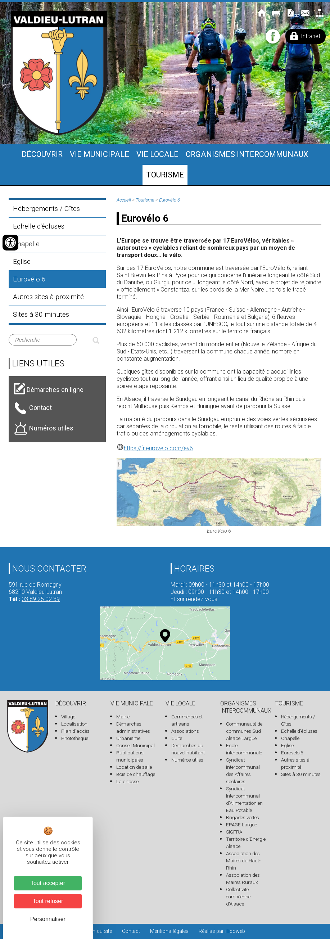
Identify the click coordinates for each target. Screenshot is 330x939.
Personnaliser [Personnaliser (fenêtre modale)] (47, 919)
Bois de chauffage (135, 774)
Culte (176, 738)
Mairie (123, 716)
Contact (131, 931)
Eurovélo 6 (29, 279)
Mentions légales (169, 931)
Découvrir (42, 154)
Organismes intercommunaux (247, 154)
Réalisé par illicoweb (222, 931)
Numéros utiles (187, 760)
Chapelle (26, 244)
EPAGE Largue (241, 824)
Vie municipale (99, 154)
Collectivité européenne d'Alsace (238, 896)
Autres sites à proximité (48, 297)
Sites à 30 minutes (41, 314)
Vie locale (157, 154)
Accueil (124, 200)
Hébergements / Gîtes (46, 208)
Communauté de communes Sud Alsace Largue (244, 731)
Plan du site (98, 931)
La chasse (127, 781)
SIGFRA (234, 832)
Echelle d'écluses (38, 226)
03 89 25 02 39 (41, 599)
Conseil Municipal (135, 745)
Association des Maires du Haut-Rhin (243, 860)
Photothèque (74, 738)
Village (68, 716)
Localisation (74, 724)
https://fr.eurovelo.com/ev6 (155, 448)
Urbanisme (128, 738)
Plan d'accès (75, 731)
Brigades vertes (242, 817)
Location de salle (134, 767)
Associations (185, 731)
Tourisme (165, 174)
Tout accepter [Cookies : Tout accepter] (48, 883)
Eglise (22, 261)
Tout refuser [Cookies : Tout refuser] (48, 901)
